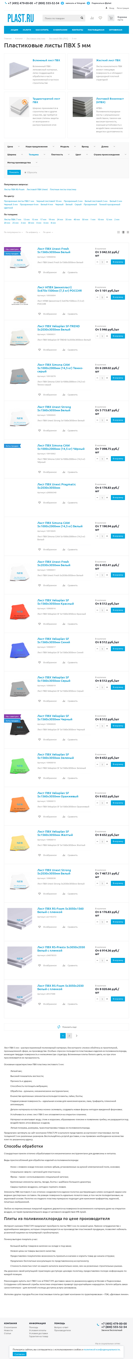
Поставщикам (96, 29)
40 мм (77, 219)
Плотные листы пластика (63, 189)
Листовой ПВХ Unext (37, 189)
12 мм (109, 219)
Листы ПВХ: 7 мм (12, 219)
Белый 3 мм (116, 201)
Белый (69, 204)
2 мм (116, 219)
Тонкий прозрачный (109, 204)
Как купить (42, 29)
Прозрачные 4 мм (29, 204)
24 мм (60, 219)
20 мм (7, 222)
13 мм (26, 219)
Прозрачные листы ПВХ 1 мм (19, 201)
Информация (37, 1323)
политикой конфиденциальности (102, 1349)
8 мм (53, 222)
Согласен (20, 1353)
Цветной (8, 207)
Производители (62, 1330)
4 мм (38, 222)
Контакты (77, 29)
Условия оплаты (37, 1330)
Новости (8, 1330)
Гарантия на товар (38, 1336)
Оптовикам (115, 29)
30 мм (31, 222)
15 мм (35, 219)
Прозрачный (90, 204)
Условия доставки (38, 1333)
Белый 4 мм (47, 204)
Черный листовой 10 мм (49, 201)
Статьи (7, 1333)
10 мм (101, 219)
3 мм (23, 222)
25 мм (15, 222)
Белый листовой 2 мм (96, 201)
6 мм (46, 222)
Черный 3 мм (11, 204)
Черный (59, 204)
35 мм (68, 219)
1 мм (92, 219)
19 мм (52, 219)
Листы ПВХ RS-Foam (14, 189)
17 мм (43, 219)
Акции (14, 29)
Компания (10, 1323)
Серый (78, 204)
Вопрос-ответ (61, 1327)
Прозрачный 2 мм (73, 201)
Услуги (27, 29)
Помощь (59, 1323)
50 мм (85, 219)
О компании (60, 29)
